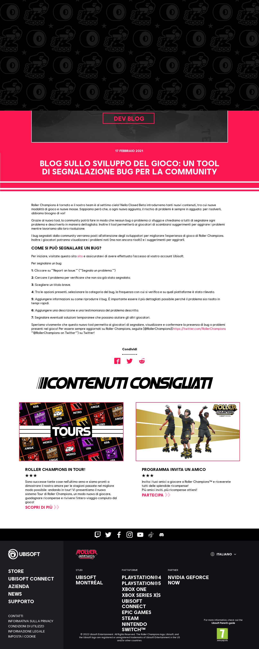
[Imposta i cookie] (22, 636)
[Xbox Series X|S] (143, 595)
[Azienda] (33, 586)
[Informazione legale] (33, 631)
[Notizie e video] (63, 18)
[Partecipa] (156, 495)
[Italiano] (223, 554)
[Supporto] (33, 601)
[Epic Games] (143, 612)
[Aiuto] (139, 18)
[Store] (33, 571)
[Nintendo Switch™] (143, 626)
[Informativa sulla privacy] (33, 620)
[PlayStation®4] (143, 577)
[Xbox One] (143, 589)
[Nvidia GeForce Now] (189, 580)
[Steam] (143, 618)
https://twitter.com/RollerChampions (199, 328)
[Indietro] (31, 43)
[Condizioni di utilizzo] (33, 626)
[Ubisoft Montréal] (97, 580)
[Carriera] (93, 18)
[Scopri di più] (42, 507)
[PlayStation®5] (143, 583)
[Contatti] (33, 615)
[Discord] (116, 18)
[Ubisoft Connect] (33, 578)
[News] (33, 593)
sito (80, 256)
